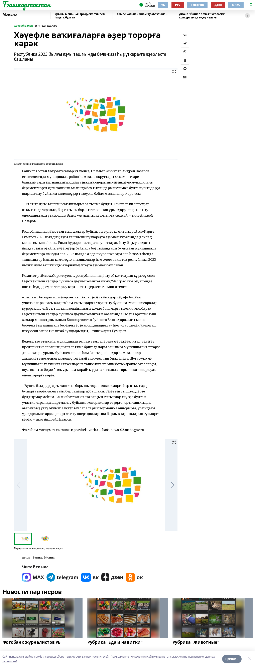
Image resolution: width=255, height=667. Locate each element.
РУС (177, 5)
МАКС (236, 5)
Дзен (218, 5)
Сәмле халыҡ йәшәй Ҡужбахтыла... (142, 14)
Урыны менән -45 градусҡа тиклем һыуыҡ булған (80, 15)
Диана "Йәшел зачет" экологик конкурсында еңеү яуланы (202, 15)
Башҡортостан (26, 4)
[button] (172, 485)
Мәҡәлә (9, 14)
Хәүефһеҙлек (23, 25)
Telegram (197, 5)
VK (163, 5)
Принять (231, 659)
